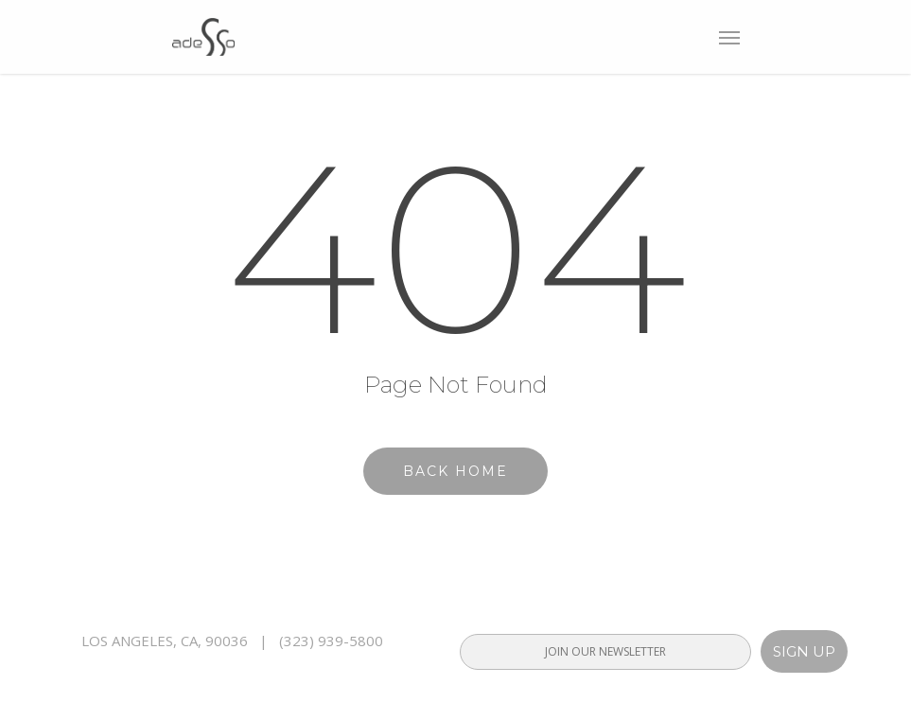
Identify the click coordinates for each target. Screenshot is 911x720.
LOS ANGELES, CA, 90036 (164, 640)
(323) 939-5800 (331, 640)
